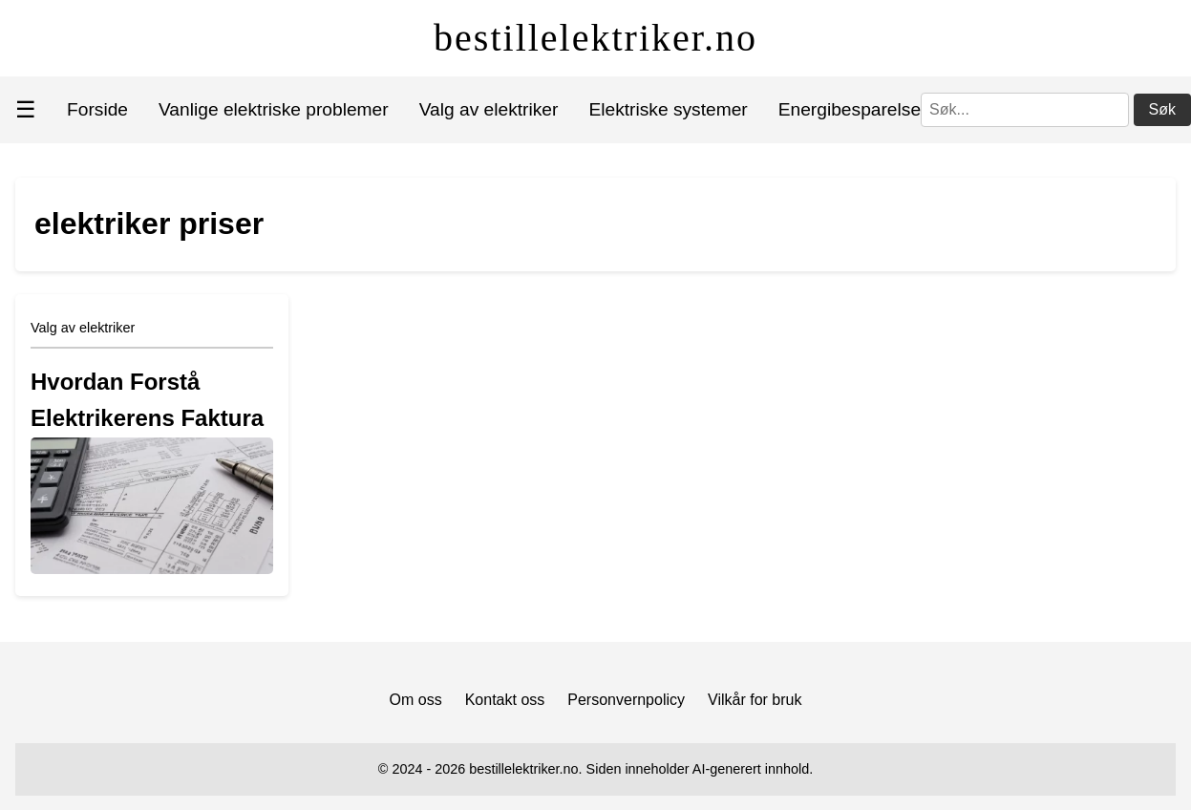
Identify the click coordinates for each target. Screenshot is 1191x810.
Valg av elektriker (489, 109)
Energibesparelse (849, 109)
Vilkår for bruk (754, 700)
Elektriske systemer (667, 109)
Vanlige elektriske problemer (274, 109)
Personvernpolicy (626, 700)
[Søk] (1025, 110)
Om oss (416, 700)
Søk (1162, 109)
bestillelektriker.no (595, 37)
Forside (97, 109)
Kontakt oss (505, 700)
